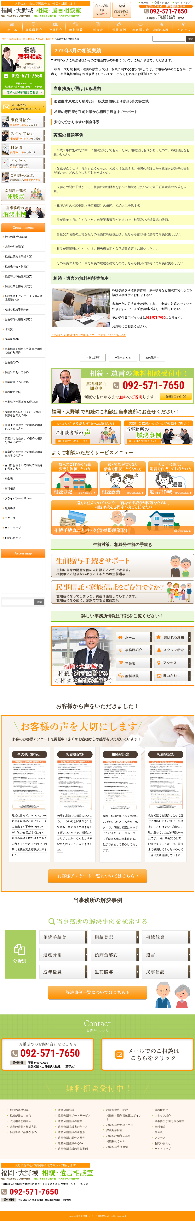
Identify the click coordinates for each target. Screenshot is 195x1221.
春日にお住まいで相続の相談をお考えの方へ (24, 467)
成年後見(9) (12, 339)
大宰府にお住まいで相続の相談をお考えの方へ (24, 453)
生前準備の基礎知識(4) (18, 319)
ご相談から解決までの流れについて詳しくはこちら (88, 335)
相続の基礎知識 (19, 1109)
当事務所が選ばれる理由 (169, 1121)
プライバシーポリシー (18, 498)
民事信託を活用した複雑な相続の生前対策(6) (24, 350)
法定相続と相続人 (20, 1121)
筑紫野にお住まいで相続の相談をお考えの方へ (24, 440)
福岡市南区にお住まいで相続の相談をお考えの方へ (24, 413)
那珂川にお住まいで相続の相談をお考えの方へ (24, 427)
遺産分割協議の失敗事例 (73, 1148)
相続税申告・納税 (117, 1109)
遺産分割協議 (66, 1109)
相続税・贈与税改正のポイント (123, 1117)
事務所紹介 (161, 1109)
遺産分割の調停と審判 (71, 1137)
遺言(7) (9, 329)
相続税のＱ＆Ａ (115, 1141)
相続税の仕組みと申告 (119, 1124)
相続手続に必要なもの (23, 1132)
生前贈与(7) (12, 362)
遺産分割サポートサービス (74, 1115)
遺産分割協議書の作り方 (73, 1126)
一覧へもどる (123, 357)
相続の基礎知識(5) (16, 236)
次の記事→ (152, 357)
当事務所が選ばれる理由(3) (21, 401)
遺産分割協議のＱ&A (70, 1143)
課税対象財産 (114, 1130)
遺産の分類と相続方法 (23, 1126)
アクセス (10, 518)
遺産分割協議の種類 (70, 1121)
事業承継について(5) (17, 382)
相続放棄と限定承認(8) (18, 286)
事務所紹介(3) (13, 391)
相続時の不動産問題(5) (18, 276)
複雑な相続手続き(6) (17, 309)
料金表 (9, 478)
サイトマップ (182, 2)
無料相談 (10, 488)
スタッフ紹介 (163, 1115)
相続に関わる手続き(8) (18, 256)
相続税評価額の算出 (118, 1135)
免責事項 (10, 508)
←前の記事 (93, 357)
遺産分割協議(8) (14, 246)
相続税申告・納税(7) (17, 266)
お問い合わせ (13, 537)
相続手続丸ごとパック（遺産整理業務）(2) (24, 297)
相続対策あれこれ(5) (17, 372)
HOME (145, 2)
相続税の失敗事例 (117, 1146)
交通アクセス (161, 2)
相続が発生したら (20, 1115)
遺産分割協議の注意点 (71, 1132)
